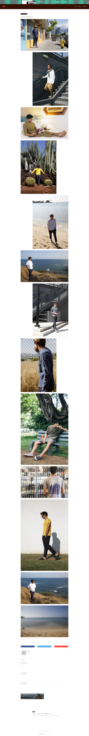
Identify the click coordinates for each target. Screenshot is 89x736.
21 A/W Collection (24, 662)
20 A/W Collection (24, 683)
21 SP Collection (24, 673)
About (80, 6)
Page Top (44, 727)
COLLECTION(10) (23, 639)
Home (76, 6)
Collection (85, 6)
